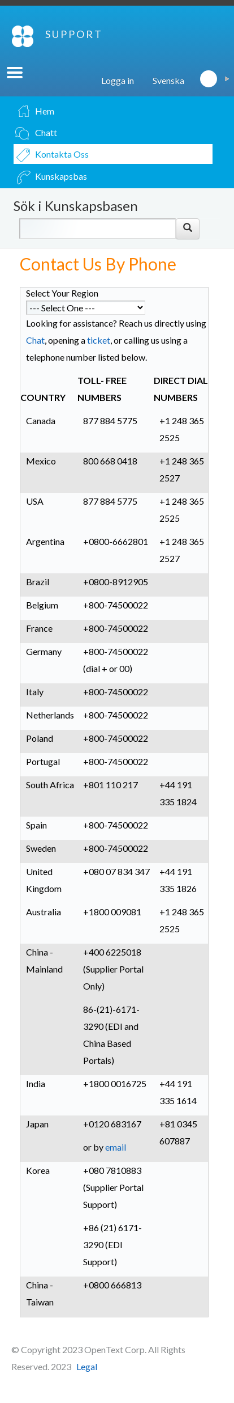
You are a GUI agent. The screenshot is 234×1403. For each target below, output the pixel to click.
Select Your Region (62, 293)
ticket (98, 340)
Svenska (168, 80)
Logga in (117, 80)
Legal (86, 1366)
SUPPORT (74, 34)
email (115, 1147)
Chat (35, 340)
